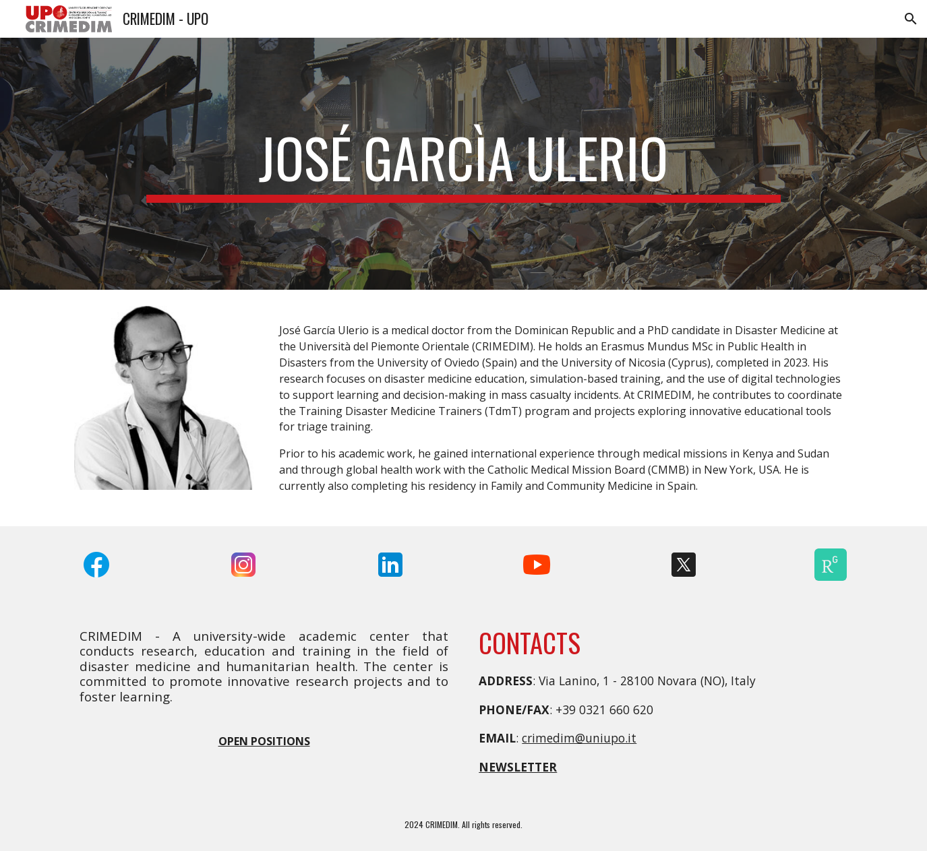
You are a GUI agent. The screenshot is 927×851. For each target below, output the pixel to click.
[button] (911, 19)
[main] (463, 163)
